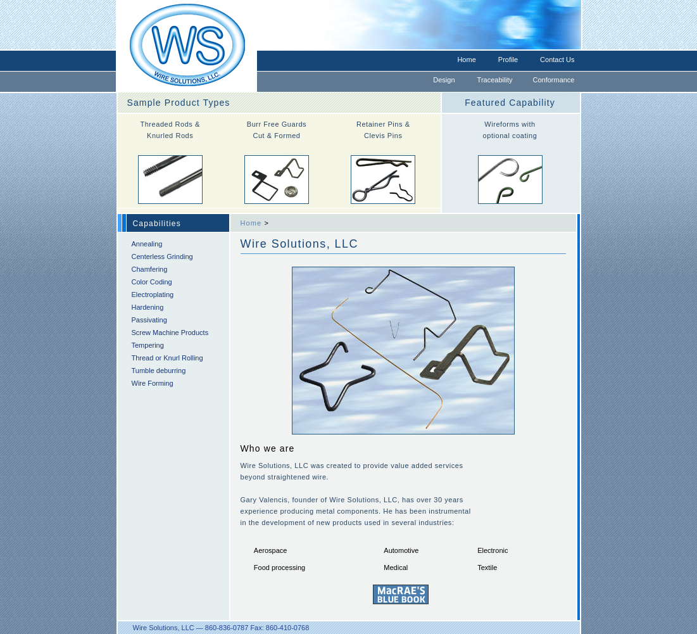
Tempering (148, 345)
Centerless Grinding (162, 256)
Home (466, 59)
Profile (508, 59)
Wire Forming (152, 383)
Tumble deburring (159, 370)
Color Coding (152, 282)
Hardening (148, 307)
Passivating (149, 320)
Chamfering (150, 269)
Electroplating (153, 294)
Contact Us (557, 59)
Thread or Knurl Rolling (167, 358)
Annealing (147, 244)
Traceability (495, 80)
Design (444, 80)
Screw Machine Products (170, 332)
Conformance (553, 80)
